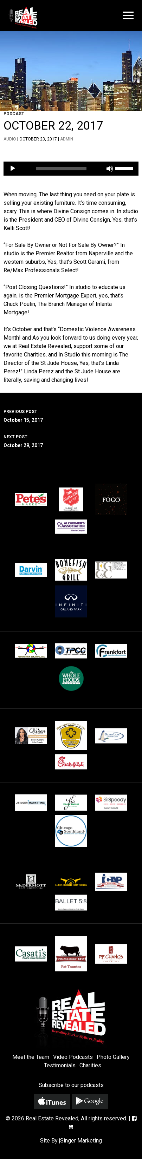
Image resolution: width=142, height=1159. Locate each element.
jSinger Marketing (80, 1140)
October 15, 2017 (71, 415)
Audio (10, 139)
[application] (71, 169)
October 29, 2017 (71, 440)
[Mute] (109, 168)
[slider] (61, 168)
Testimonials (60, 1065)
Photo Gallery (113, 1057)
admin (66, 139)
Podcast (14, 113)
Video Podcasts (73, 1057)
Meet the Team (30, 1057)
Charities (90, 1065)
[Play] (12, 168)
